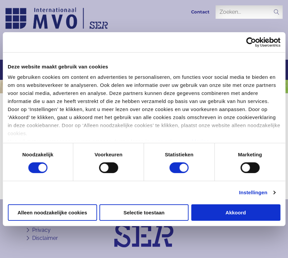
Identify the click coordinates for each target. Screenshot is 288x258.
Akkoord (236, 212)
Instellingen (253, 192)
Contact (200, 11)
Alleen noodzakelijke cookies (52, 212)
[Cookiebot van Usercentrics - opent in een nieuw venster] (251, 42)
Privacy (41, 230)
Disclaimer (45, 238)
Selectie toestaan (144, 212)
